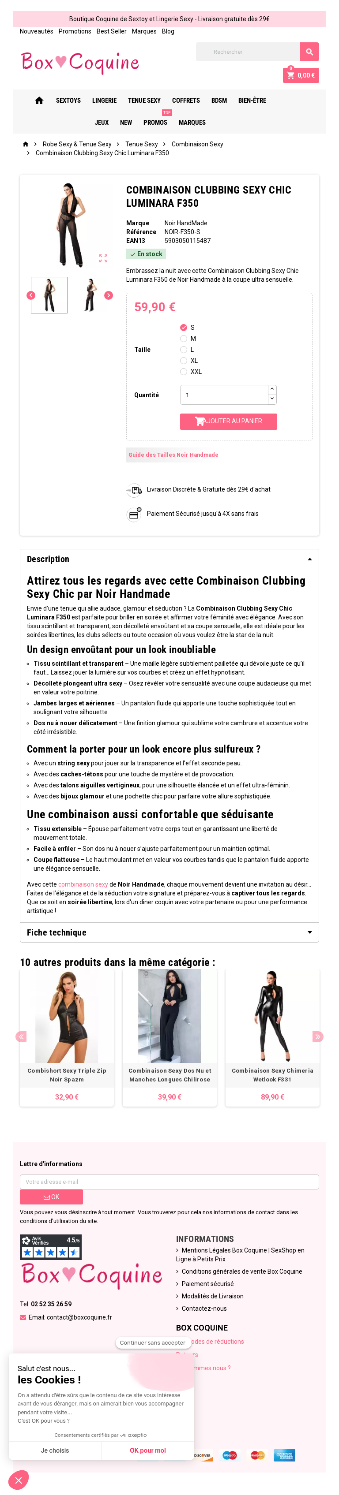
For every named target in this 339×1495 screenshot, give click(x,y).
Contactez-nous (204, 1308)
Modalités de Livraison (213, 1296)
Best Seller (111, 31)
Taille (142, 349)
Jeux (279, 100)
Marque (137, 223)
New (304, 100)
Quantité (146, 395)
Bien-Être (247, 100)
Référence (141, 231)
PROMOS (152, 119)
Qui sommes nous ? (203, 1368)
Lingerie (99, 100)
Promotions (74, 31)
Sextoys (63, 100)
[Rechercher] (258, 51)
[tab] (169, 559)
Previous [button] (20, 1036)
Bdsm (214, 100)
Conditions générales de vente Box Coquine (242, 1271)
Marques (144, 31)
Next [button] (318, 1036)
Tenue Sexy (139, 100)
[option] (66, 1038)
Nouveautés (36, 31)
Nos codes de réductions (210, 1342)
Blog (168, 31)
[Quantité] (224, 395)
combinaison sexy (83, 884)
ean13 (135, 240)
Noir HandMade (186, 223)
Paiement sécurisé (208, 1284)
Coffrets (181, 100)
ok (51, 1197)
